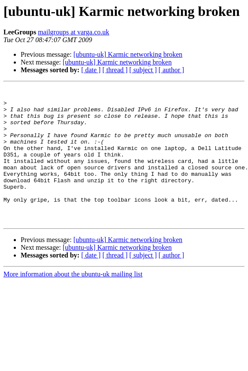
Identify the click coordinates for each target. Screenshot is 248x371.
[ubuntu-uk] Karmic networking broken (128, 54)
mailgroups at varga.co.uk (73, 32)
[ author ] (171, 70)
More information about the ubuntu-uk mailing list (73, 301)
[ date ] (91, 70)
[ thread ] (115, 70)
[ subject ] (143, 70)
